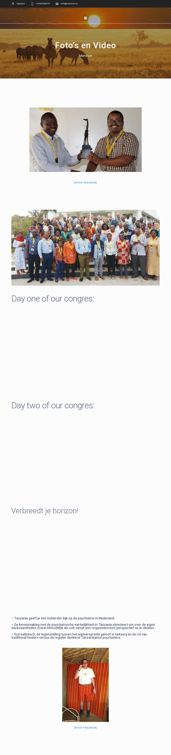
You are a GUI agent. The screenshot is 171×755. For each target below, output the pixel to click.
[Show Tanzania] (85, 182)
